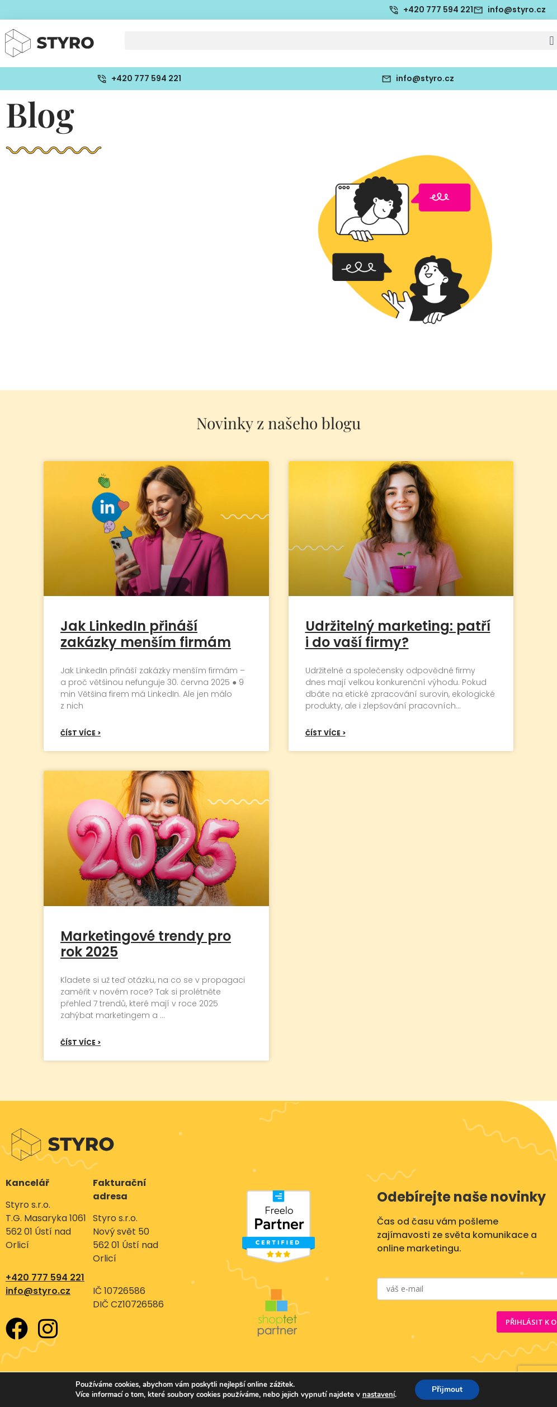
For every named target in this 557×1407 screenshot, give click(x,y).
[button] (341, 40)
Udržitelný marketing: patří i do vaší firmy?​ (397, 634)
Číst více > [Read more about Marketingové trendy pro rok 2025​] (80, 1042)
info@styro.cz (38, 1290)
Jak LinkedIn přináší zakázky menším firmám (145, 634)
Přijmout (447, 1389)
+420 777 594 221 (45, 1277)
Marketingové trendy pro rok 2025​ (145, 944)
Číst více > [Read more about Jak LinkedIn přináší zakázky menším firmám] (80, 733)
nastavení (378, 1395)
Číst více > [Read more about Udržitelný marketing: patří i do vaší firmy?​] (325, 733)
